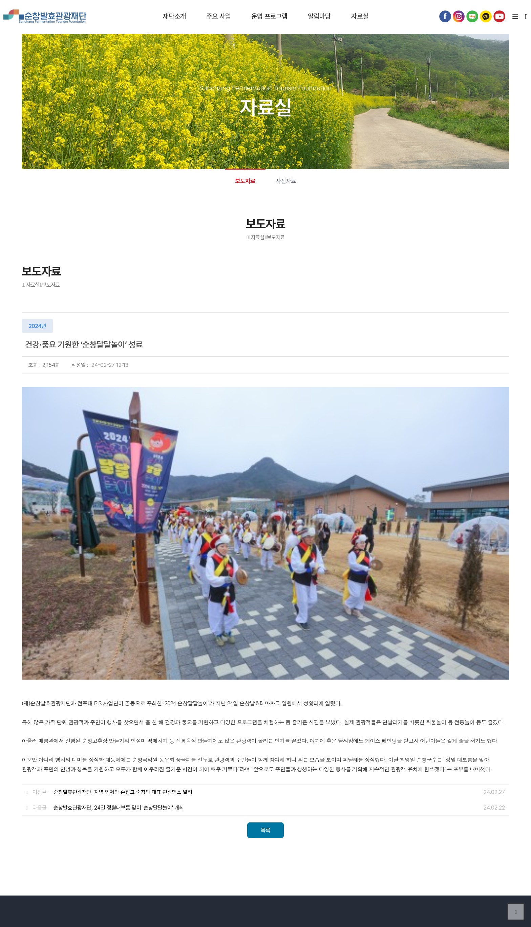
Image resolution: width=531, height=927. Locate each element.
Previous (483, 846)
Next (500, 846)
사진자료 (286, 180)
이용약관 (220, 800)
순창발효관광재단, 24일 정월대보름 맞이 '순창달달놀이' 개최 (119, 617)
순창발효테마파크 (45, 17)
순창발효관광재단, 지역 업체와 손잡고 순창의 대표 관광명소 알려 (123, 601)
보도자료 (245, 180)
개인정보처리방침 (259, 800)
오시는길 (191, 800)
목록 (265, 639)
